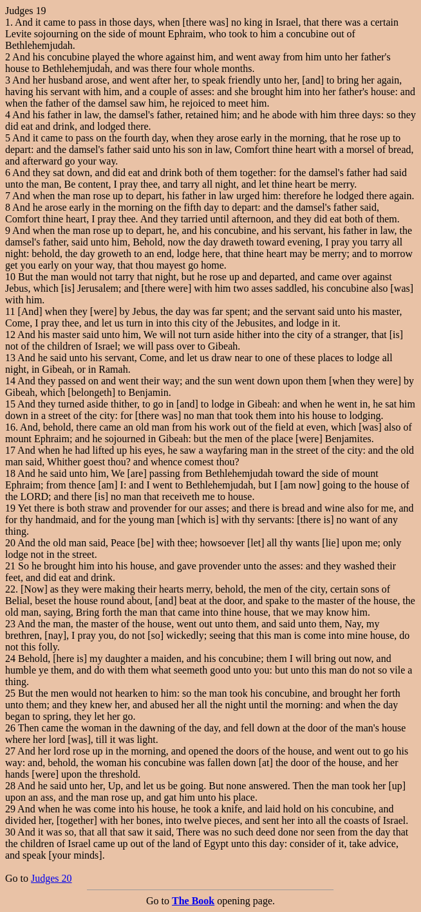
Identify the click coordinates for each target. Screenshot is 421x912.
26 (10, 727)
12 (10, 334)
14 (10, 380)
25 (10, 693)
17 (10, 450)
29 (10, 808)
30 (10, 832)
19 (10, 508)
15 (10, 403)
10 (10, 276)
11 (10, 311)
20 (10, 542)
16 (10, 427)
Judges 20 (51, 878)
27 (10, 751)
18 (10, 473)
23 (10, 623)
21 (10, 565)
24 (10, 658)
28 (10, 785)
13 (10, 357)
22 (10, 589)
